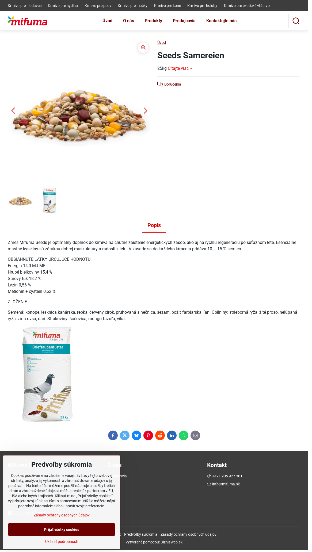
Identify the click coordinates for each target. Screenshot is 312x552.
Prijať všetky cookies (61, 541)
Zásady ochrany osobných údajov (188, 534)
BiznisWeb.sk (171, 542)
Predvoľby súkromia (140, 534)
